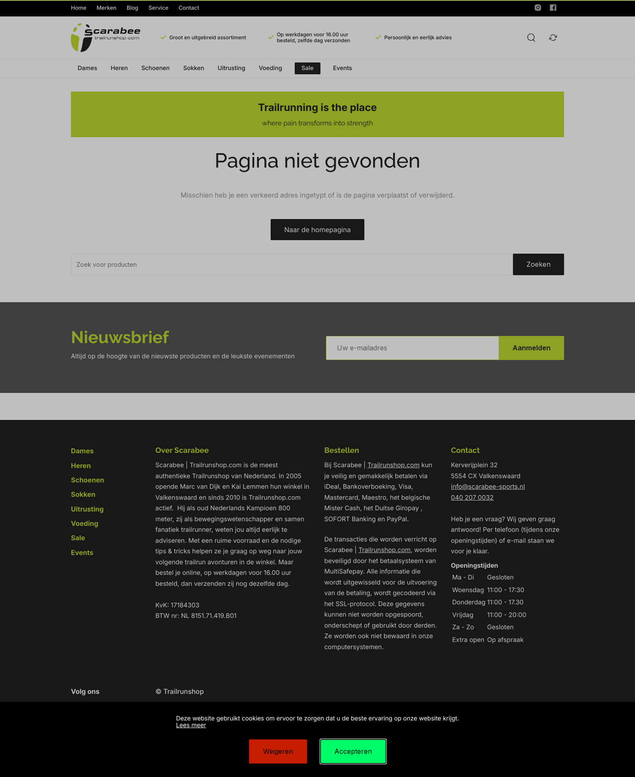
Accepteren (353, 751)
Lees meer (191, 725)
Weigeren (278, 751)
